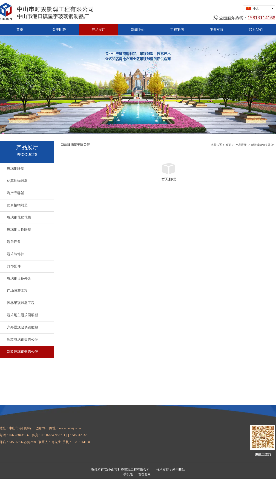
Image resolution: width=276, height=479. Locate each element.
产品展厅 (241, 144)
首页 (228, 144)
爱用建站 (178, 469)
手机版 (128, 474)
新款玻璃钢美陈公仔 (263, 144)
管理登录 (144, 474)
